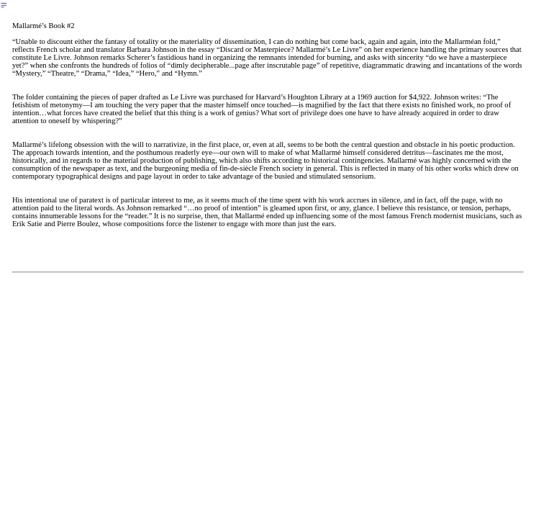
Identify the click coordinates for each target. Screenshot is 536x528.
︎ (4, 5)
